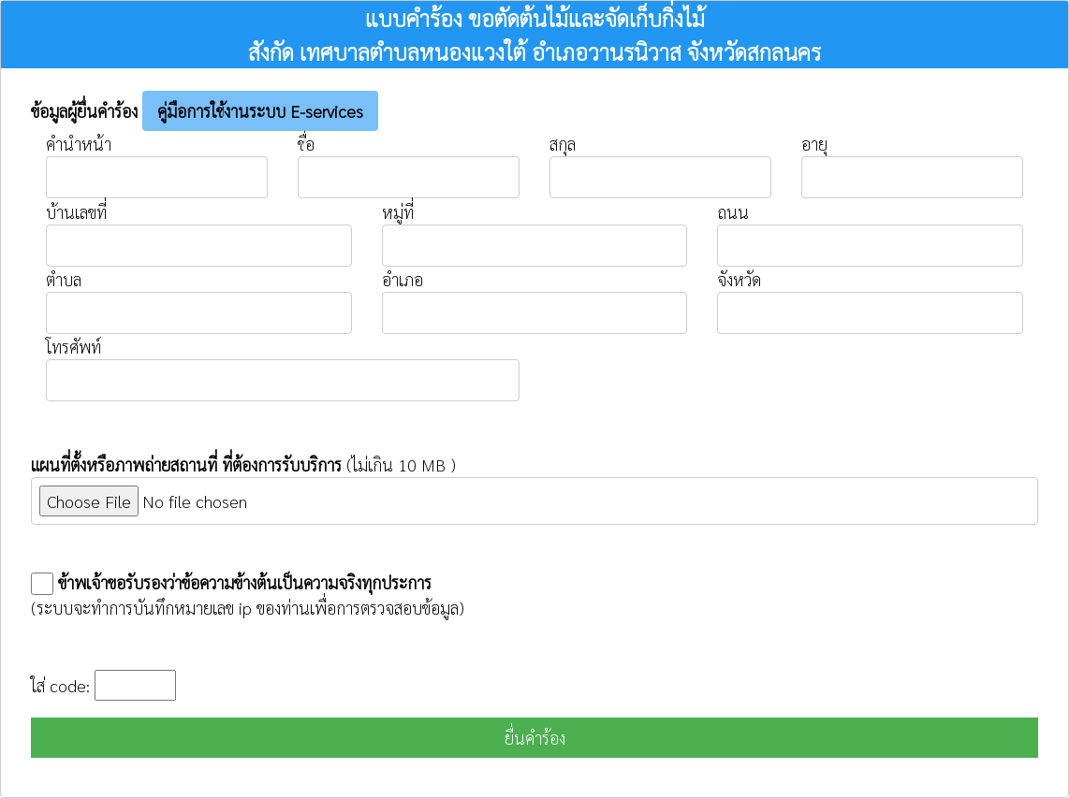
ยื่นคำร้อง (535, 737)
